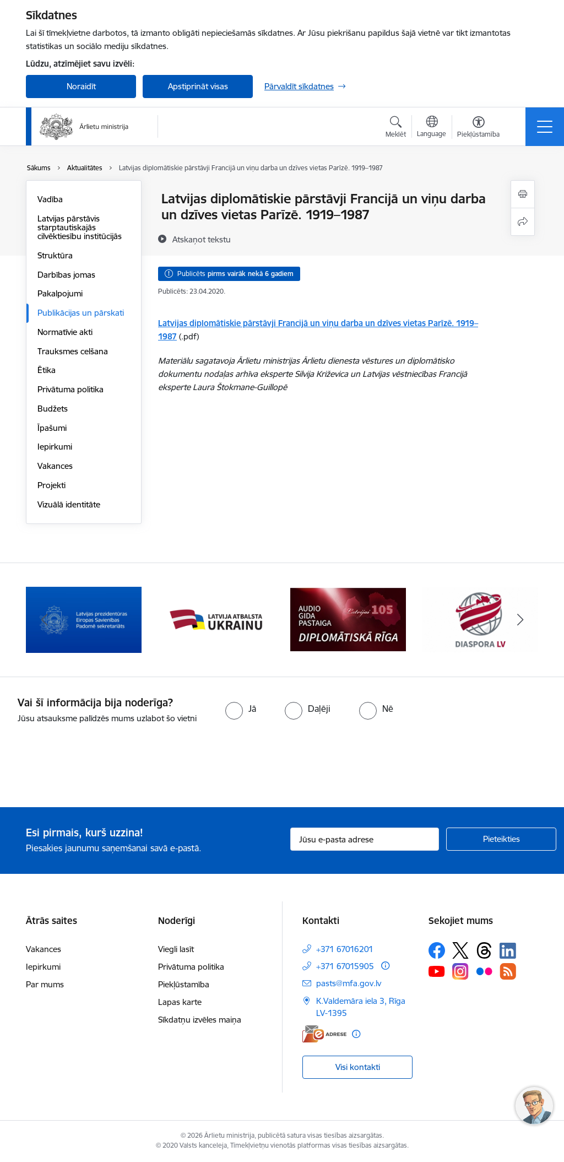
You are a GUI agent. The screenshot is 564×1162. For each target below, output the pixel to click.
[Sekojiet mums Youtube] (437, 970)
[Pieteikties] (501, 839)
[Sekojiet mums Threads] (484, 950)
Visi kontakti (357, 1067)
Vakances (55, 466)
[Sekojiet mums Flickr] (484, 970)
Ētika (46, 370)
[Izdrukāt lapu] (522, 194)
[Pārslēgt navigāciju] (544, 126)
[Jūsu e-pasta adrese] (364, 839)
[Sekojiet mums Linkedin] (508, 951)
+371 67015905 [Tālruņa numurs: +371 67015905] (345, 966)
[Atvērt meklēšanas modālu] (395, 128)
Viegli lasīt (176, 949)
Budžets (52, 408)
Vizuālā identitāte (68, 504)
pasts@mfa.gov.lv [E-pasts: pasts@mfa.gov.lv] (348, 983)
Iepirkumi (54, 446)
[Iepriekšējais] (44, 620)
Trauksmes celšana (72, 351)
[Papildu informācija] (385, 965)
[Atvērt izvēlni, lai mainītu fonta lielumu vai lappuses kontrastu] (478, 128)
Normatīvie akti (65, 332)
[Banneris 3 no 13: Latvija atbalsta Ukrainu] (348, 619)
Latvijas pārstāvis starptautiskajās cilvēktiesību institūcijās (79, 227)
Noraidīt (81, 86)
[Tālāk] (520, 620)
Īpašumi (52, 428)
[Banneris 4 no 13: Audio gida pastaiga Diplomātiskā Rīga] (480, 619)
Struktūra (55, 255)
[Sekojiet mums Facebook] (437, 950)
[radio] (240, 708)
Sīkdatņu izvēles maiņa (199, 1019)
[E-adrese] (324, 1034)
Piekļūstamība (183, 984)
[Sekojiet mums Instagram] (460, 971)
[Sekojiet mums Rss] (508, 971)
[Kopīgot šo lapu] (522, 221)
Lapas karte (180, 1002)
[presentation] (92, 766)
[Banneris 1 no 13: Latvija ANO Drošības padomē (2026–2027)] (84, 619)
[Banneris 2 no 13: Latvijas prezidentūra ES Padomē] (216, 619)
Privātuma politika (70, 389)
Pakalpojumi (60, 293)
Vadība (50, 199)
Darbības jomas (66, 274)
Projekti (51, 485)
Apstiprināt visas (198, 86)
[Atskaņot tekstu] (201, 239)
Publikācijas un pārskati (80, 312)
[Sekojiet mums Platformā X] (460, 950)
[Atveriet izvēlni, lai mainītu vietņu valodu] (431, 127)
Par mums (45, 984)
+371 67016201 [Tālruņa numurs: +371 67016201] (344, 949)
